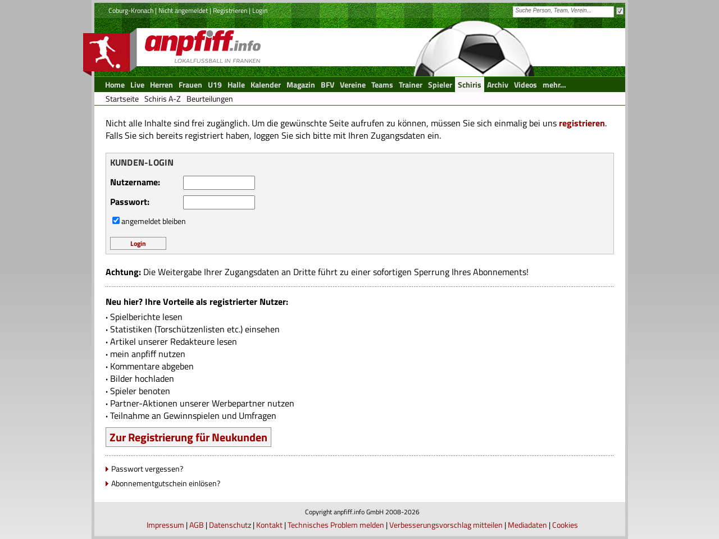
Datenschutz (230, 525)
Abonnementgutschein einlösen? (165, 483)
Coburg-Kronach (130, 10)
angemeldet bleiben (153, 221)
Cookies (565, 525)
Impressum (165, 525)
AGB (196, 525)
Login (259, 10)
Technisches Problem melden (336, 525)
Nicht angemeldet (183, 10)
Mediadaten (527, 525)
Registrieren (230, 10)
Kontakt (269, 525)
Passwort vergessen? (147, 468)
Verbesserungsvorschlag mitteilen (446, 525)
